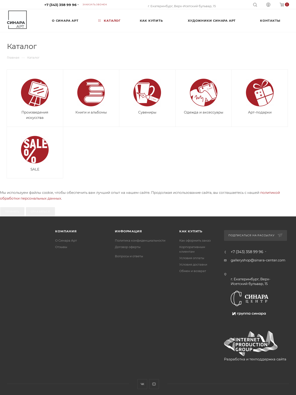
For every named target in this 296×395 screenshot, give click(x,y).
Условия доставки (193, 264)
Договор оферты (128, 247)
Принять (12, 211)
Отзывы (61, 247)
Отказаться (40, 211)
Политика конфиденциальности (140, 240)
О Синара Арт (66, 240)
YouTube (154, 384)
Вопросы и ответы (129, 256)
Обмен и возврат (192, 271)
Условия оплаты (191, 258)
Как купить (190, 231)
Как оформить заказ (195, 240)
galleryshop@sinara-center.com (258, 260)
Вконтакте (142, 384)
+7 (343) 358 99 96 (60, 5)
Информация (128, 231)
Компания (66, 231)
